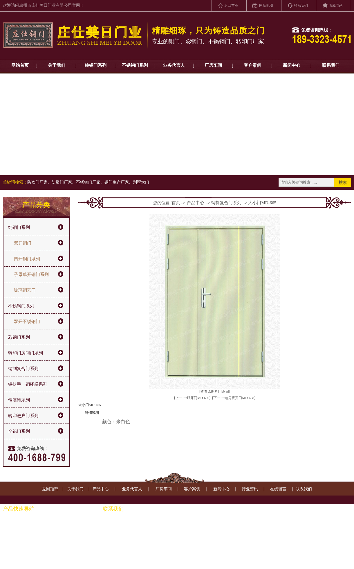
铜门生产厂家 (116, 182)
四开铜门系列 (27, 258)
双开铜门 (22, 243)
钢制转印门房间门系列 (61, 532)
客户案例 (252, 65)
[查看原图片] (209, 391)
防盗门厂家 (37, 182)
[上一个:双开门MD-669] (192, 398)
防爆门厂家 (62, 182)
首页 (175, 202)
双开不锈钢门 (27, 321)
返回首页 (231, 5)
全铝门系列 (19, 431)
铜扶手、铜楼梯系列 (27, 384)
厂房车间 (213, 65)
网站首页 (20, 65)
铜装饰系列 (19, 400)
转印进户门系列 (23, 415)
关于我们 (56, 65)
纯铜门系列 (95, 65)
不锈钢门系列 (135, 65)
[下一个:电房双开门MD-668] (233, 398)
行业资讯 (250, 489)
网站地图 (266, 5)
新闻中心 (291, 65)
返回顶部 (50, 489)
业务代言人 (174, 65)
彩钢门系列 (19, 337)
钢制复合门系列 (23, 368)
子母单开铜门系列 (31, 274)
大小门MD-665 (262, 202)
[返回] (225, 391)
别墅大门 (141, 182)
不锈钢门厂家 (88, 182)
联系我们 (301, 5)
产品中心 (195, 202)
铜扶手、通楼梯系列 (59, 522)
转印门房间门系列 (25, 353)
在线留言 (278, 489)
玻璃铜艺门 (25, 290)
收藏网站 (336, 5)
